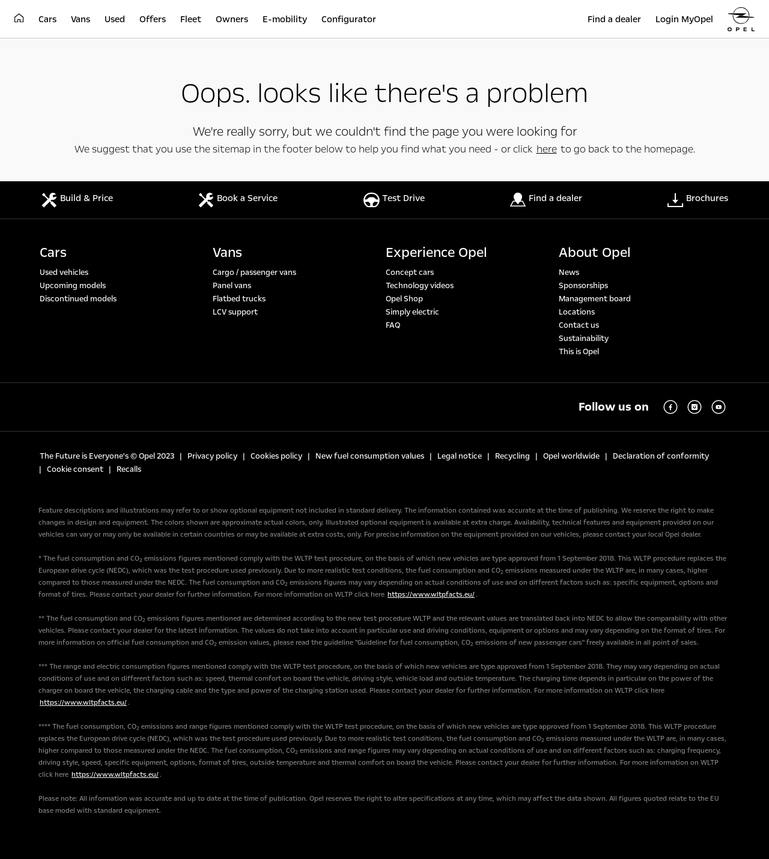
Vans (227, 253)
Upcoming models (73, 285)
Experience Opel (436, 253)
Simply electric (412, 312)
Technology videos (420, 285)
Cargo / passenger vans (254, 272)
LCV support (235, 312)
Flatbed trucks (239, 299)
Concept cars (410, 272)
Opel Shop (404, 299)
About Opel (595, 253)
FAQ (393, 325)
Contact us (579, 325)
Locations (577, 312)
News (569, 272)
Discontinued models (78, 299)
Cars (53, 253)
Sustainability (584, 338)
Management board (595, 299)
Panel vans (232, 285)
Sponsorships (583, 285)
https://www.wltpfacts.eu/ (431, 594)
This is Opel (579, 351)
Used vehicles (64, 272)
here (546, 149)
